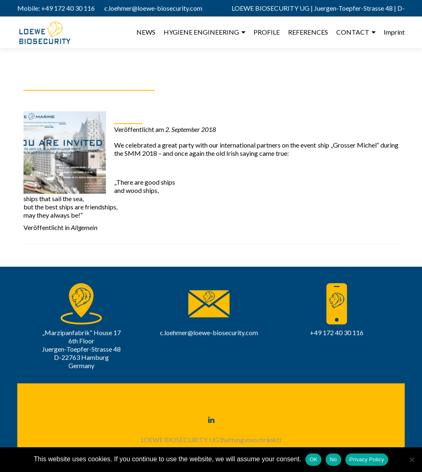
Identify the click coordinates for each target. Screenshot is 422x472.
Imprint (394, 32)
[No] (412, 460)
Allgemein (84, 227)
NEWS (145, 32)
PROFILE (266, 32)
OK (313, 459)
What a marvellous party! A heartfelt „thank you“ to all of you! (250, 116)
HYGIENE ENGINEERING (201, 32)
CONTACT (352, 32)
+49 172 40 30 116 (336, 332)
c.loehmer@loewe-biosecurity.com (153, 8)
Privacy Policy (366, 459)
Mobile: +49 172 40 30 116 (56, 8)
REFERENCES (308, 32)
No (333, 459)
